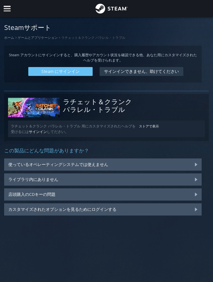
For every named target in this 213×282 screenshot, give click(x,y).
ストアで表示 (149, 126)
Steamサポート (27, 27)
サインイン (38, 131)
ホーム (9, 37)
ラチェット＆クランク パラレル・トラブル (97, 106)
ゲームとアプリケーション (38, 37)
